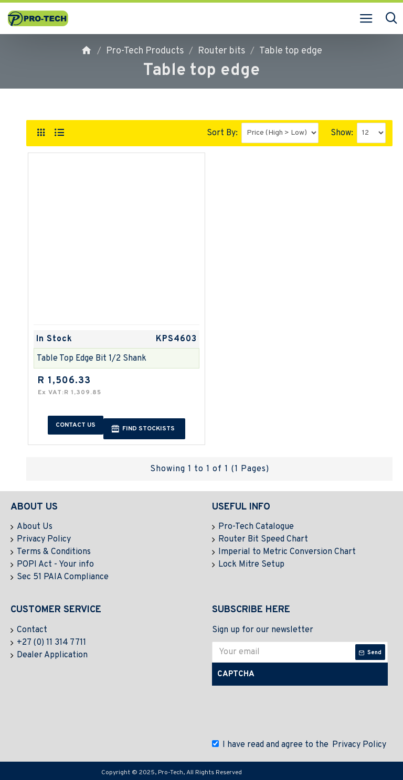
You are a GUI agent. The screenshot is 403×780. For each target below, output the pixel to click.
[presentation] (293, 712)
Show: (342, 133)
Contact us (76, 425)
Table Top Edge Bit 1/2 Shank (91, 358)
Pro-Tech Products (145, 51)
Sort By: (222, 133)
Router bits (222, 51)
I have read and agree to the (300, 745)
